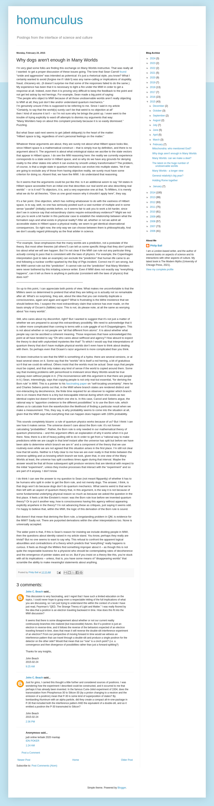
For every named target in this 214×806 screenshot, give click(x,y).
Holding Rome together (165, 180)
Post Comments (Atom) (44, 765)
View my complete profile (159, 269)
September (159, 115)
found (123, 71)
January (157, 186)
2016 (153, 96)
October (157, 110)
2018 (153, 87)
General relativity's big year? (167, 175)
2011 (153, 207)
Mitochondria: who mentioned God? (171, 148)
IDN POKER (32, 740)
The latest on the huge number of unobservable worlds (170, 164)
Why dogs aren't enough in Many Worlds (174, 153)
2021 (153, 72)
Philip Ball (156, 245)
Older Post (127, 759)
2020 (153, 77)
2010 (153, 211)
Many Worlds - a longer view (167, 170)
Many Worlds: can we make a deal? (171, 158)
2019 (153, 82)
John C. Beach (34, 591)
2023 (153, 63)
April (155, 134)
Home (75, 759)
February (158, 144)
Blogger (121, 787)
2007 (153, 226)
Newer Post (23, 759)
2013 (153, 197)
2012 (153, 202)
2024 (153, 58)
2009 (153, 216)
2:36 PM (30, 721)
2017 (153, 92)
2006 (153, 231)
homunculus (49, 20)
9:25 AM (30, 666)
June (156, 130)
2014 (153, 192)
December (159, 106)
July (155, 125)
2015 (153, 101)
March (156, 139)
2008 (153, 221)
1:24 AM (30, 745)
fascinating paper (76, 383)
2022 (153, 68)
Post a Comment (31, 752)
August (157, 120)
